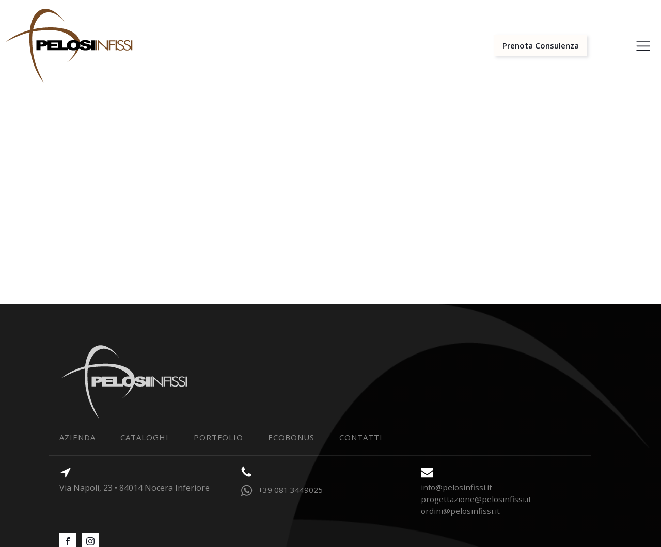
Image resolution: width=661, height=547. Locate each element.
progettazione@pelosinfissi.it (476, 499)
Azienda (77, 437)
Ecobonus (291, 437)
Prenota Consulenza (540, 45)
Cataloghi (144, 437)
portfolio (218, 437)
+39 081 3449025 (290, 490)
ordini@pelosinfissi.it (460, 511)
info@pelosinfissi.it (456, 487)
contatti (361, 437)
